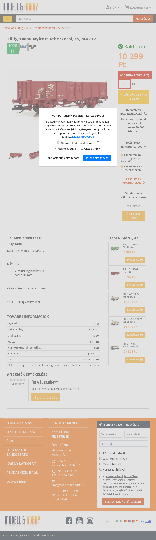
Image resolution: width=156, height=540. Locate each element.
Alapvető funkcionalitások (76, 143)
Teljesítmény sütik (64, 148)
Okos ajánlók (92, 148)
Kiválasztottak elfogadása (63, 158)
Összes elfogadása (97, 158)
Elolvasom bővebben (83, 136)
